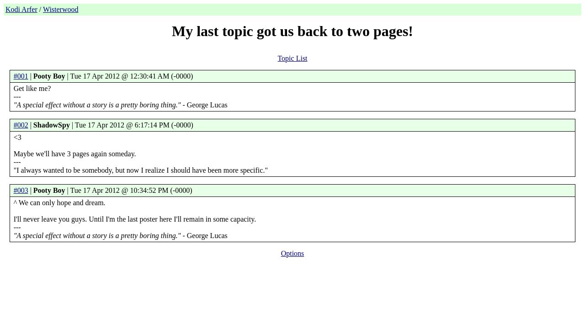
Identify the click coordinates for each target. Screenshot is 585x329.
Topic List (292, 58)
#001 (21, 76)
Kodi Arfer (21, 9)
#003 (21, 190)
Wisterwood (61, 9)
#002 (21, 125)
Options (292, 253)
